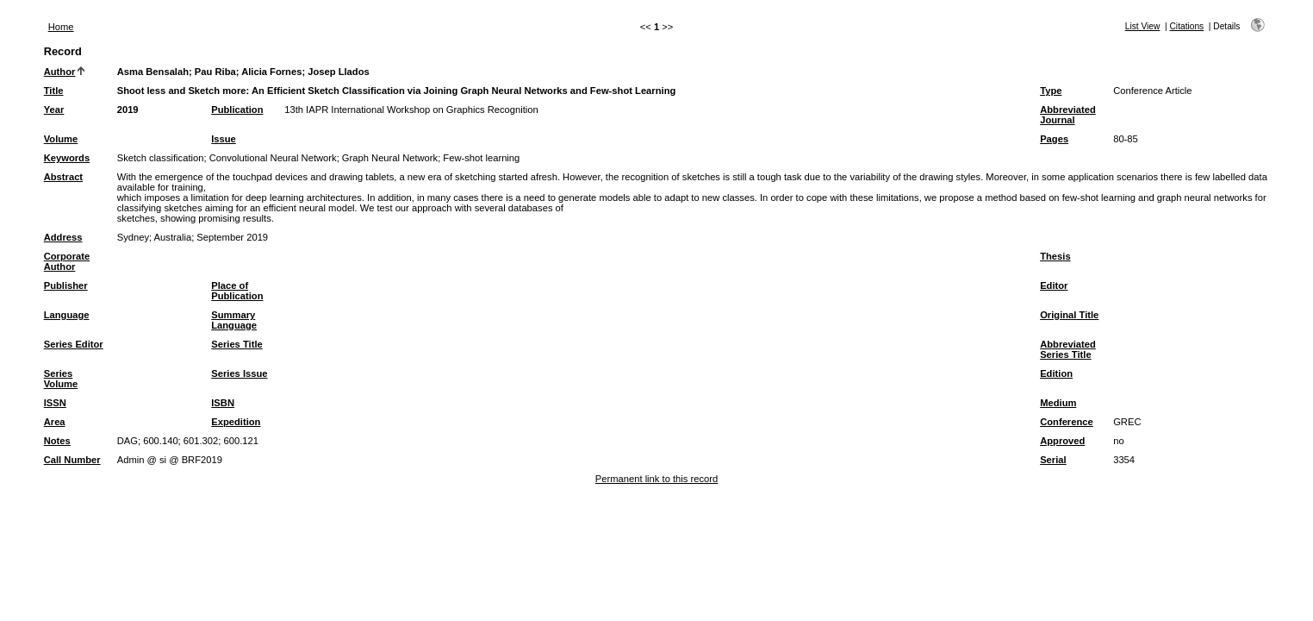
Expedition (235, 422)
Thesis (1055, 256)
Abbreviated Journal (1068, 114)
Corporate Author (67, 261)
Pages (1054, 139)
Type (1050, 90)
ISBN (222, 403)
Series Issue (239, 373)
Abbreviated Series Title (1068, 349)
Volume (61, 139)
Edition (1056, 373)
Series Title (237, 344)
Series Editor (73, 344)
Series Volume (61, 378)
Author (60, 71)
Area (54, 422)
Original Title (1069, 315)
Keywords (67, 158)
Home (61, 27)
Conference (1066, 422)
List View (1143, 26)
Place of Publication (237, 290)
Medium (1058, 403)
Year (54, 109)
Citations (1187, 26)
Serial (1053, 460)
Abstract (63, 177)
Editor (1053, 285)
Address (63, 237)
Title (54, 90)
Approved (1062, 441)
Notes (57, 441)
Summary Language (234, 320)
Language (67, 315)
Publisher (66, 285)
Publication (237, 109)
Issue (223, 139)
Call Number (72, 460)
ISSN (55, 403)
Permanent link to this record (656, 479)
